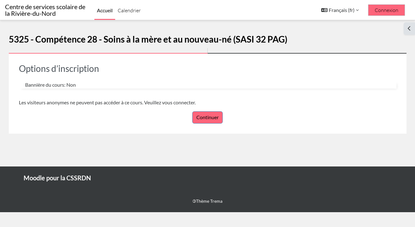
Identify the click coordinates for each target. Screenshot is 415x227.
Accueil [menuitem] (105, 10)
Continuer (207, 117)
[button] (340, 10)
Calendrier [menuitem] (129, 10)
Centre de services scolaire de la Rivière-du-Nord (45, 10)
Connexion (386, 10)
